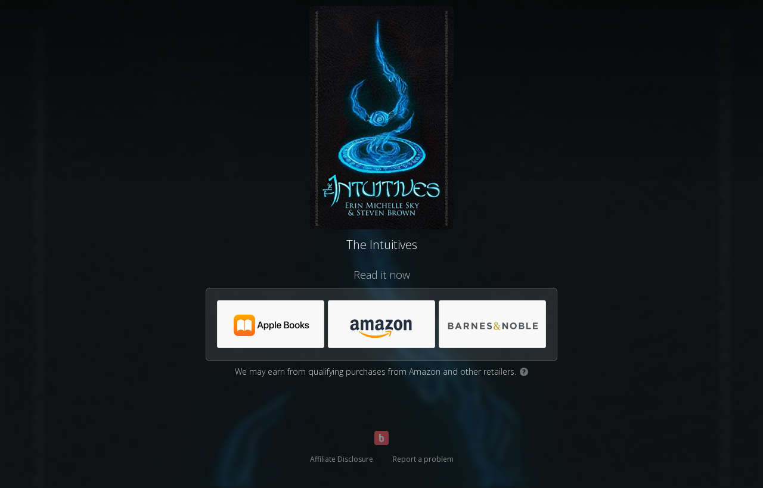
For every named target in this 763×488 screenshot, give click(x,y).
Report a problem (423, 459)
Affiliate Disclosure (341, 459)
